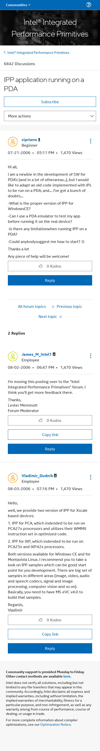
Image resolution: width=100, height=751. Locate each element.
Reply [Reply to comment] (50, 449)
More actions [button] (19, 116)
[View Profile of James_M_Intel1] (39, 354)
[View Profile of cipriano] (31, 139)
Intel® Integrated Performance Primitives (38, 52)
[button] (90, 141)
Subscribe (50, 101)
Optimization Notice (55, 724)
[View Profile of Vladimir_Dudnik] (39, 476)
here (67, 676)
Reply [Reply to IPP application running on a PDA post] (50, 280)
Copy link (50, 434)
